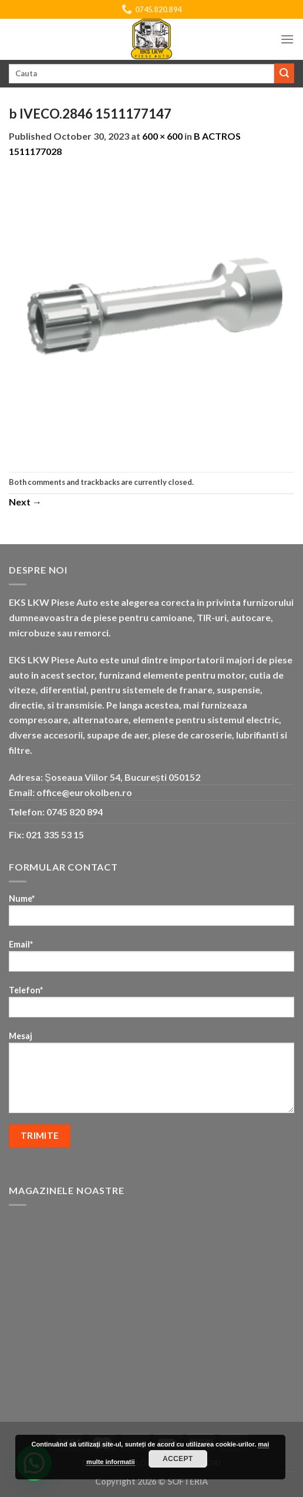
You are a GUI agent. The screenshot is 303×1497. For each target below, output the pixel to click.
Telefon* (151, 1005)
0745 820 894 (74, 811)
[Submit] (284, 73)
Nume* (151, 914)
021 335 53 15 (55, 834)
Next (25, 501)
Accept (178, 1459)
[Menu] (287, 39)
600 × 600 (162, 135)
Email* (151, 959)
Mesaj (151, 1076)
